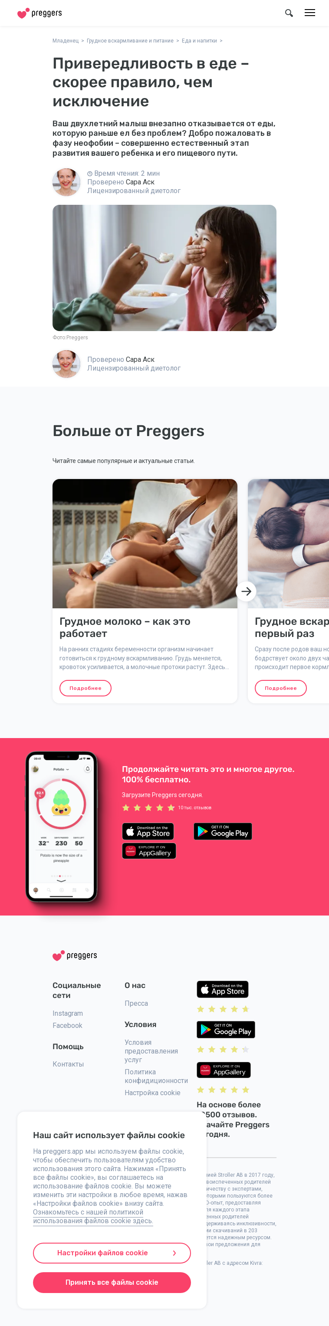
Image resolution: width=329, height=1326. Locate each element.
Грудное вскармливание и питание (130, 41)
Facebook (67, 1025)
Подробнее (85, 688)
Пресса (136, 1003)
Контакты (68, 1064)
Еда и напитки (199, 41)
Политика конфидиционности (156, 1076)
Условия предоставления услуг (151, 1051)
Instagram (68, 1013)
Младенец (66, 41)
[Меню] (309, 13)
